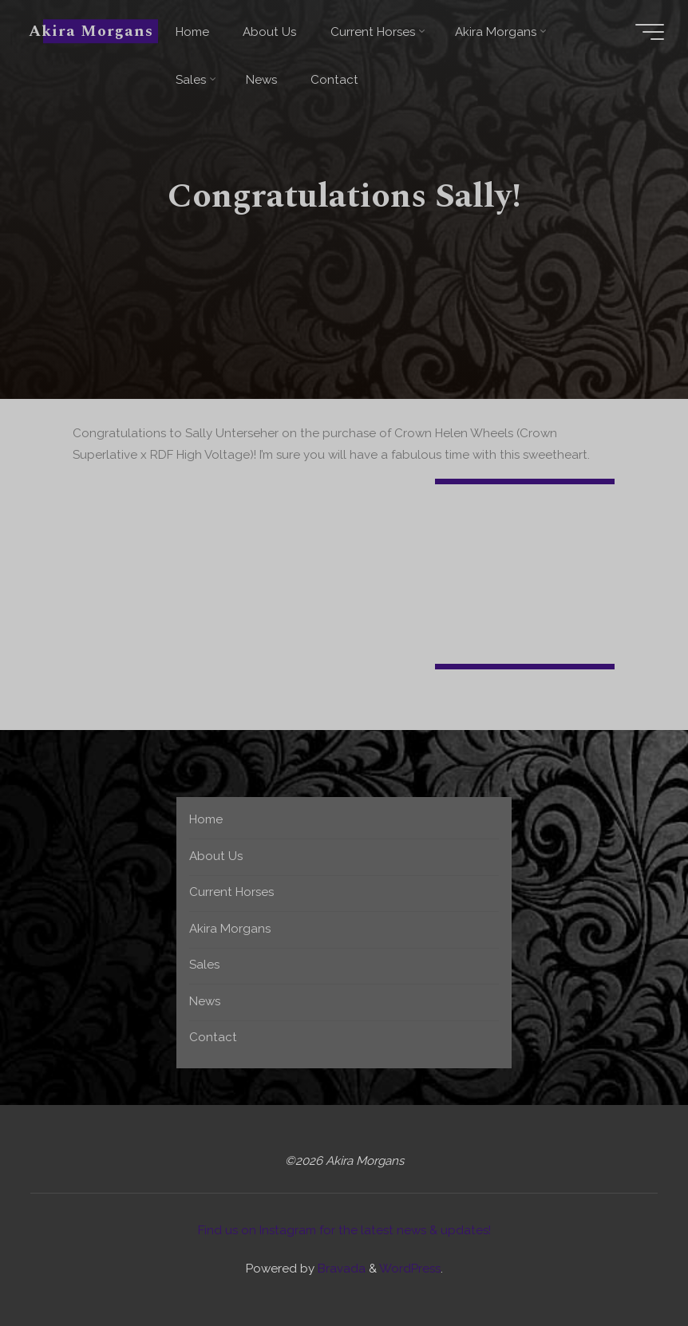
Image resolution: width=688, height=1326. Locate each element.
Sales (204, 964)
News (204, 1001)
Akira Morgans (91, 31)
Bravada (340, 1268)
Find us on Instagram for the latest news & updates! (344, 1230)
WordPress (410, 1268)
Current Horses (231, 892)
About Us (216, 856)
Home (206, 819)
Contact (213, 1037)
